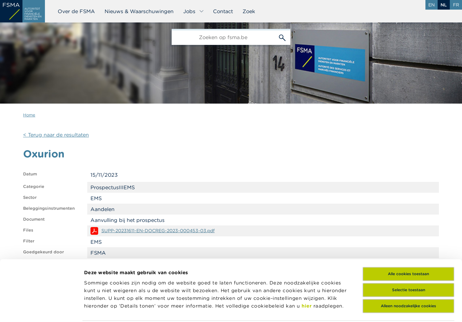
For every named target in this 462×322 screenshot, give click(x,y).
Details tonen (100, 309)
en (431, 5)
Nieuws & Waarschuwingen (139, 11)
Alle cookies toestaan (408, 227)
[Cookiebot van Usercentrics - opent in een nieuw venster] (41, 309)
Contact (223, 11)
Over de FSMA (76, 11)
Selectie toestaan (408, 244)
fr (456, 5)
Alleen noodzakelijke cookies (408, 260)
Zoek (249, 11)
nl (444, 5)
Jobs (193, 11)
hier (307, 260)
